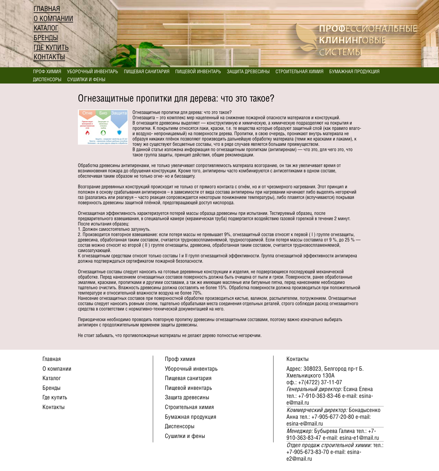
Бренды (46, 38)
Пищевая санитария (146, 71)
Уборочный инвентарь (92, 71)
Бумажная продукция (354, 71)
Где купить (51, 47)
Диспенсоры (47, 79)
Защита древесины (248, 71)
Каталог (46, 28)
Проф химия (47, 71)
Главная (47, 9)
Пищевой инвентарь (198, 71)
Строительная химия (299, 71)
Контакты (49, 57)
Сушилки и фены (86, 79)
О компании (53, 18)
